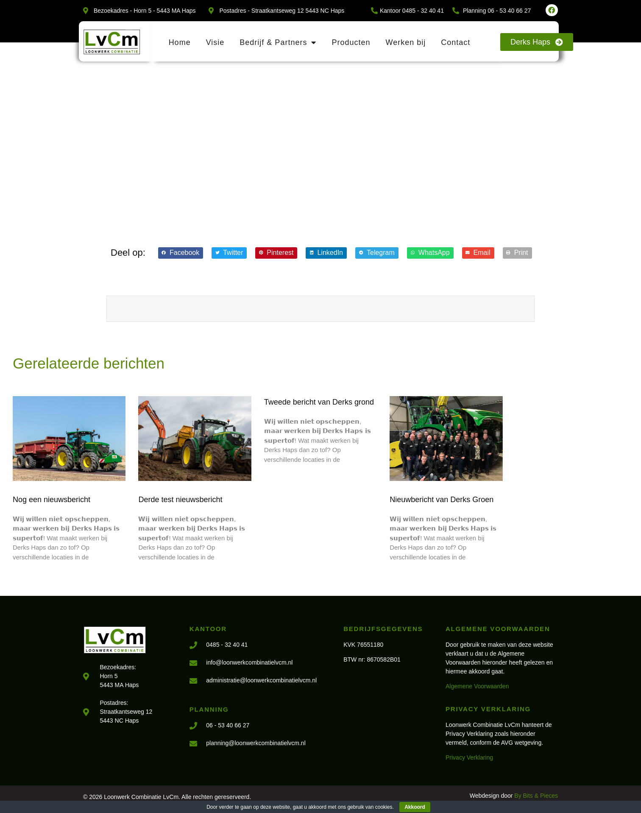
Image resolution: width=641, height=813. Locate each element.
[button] (180, 253)
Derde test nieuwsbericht (180, 499)
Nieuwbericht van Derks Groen (441, 499)
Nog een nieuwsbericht (51, 499)
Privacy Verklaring (469, 757)
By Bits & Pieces (536, 795)
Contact (455, 42)
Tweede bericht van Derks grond (319, 402)
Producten (351, 42)
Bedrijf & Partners (278, 42)
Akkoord (414, 807)
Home (180, 42)
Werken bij (405, 42)
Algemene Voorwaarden (477, 686)
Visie (215, 42)
